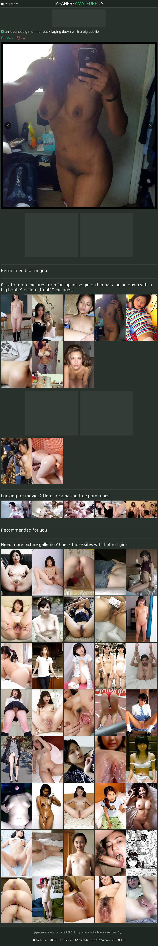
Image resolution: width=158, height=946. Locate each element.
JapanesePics (79, 3)
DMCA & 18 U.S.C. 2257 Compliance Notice (100, 940)
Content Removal (60, 940)
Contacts (39, 940)
